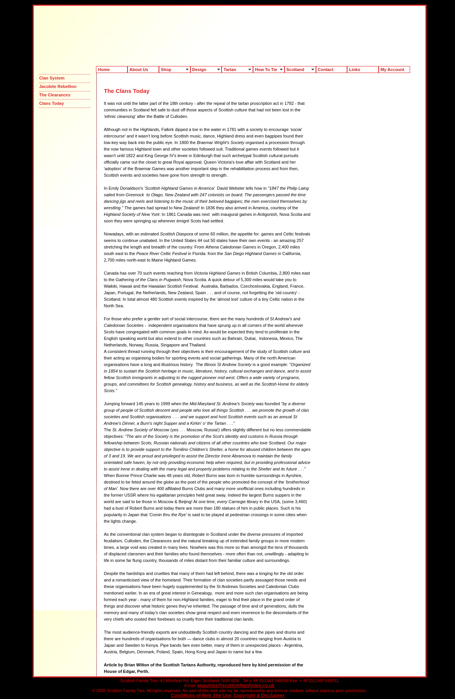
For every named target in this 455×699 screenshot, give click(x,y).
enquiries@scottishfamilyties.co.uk (236, 685)
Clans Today (51, 103)
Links (354, 69)
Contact (326, 69)
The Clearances (54, 95)
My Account (392, 69)
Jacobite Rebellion (57, 86)
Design (199, 69)
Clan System (52, 78)
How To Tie (266, 69)
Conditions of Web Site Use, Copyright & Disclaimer (228, 695)
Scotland (295, 69)
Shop (166, 69)
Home (104, 69)
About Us (138, 69)
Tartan (229, 69)
